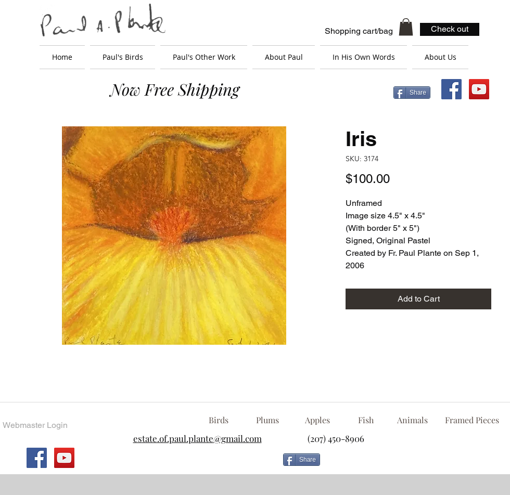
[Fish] (365, 420)
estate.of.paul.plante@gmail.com (197, 438)
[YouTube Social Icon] (479, 89)
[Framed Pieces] (471, 420)
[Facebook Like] (408, 463)
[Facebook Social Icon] (451, 89)
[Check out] (449, 29)
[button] (406, 26)
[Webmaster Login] (35, 425)
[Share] (411, 92)
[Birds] (218, 420)
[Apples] (317, 420)
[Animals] (412, 420)
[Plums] (267, 420)
